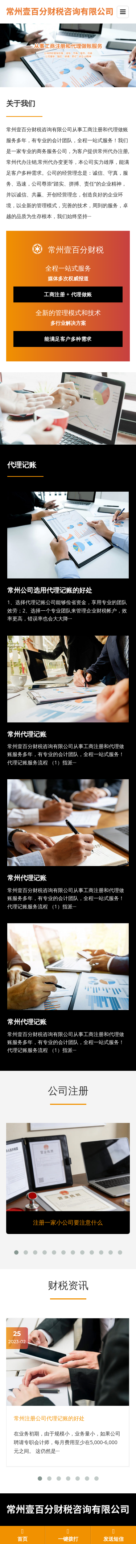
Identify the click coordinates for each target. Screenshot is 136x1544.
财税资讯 (68, 1285)
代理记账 (21, 465)
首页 (22, 1539)
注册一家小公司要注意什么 (68, 1222)
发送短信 (113, 1539)
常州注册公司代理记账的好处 (49, 1418)
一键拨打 (68, 1539)
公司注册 (68, 1091)
